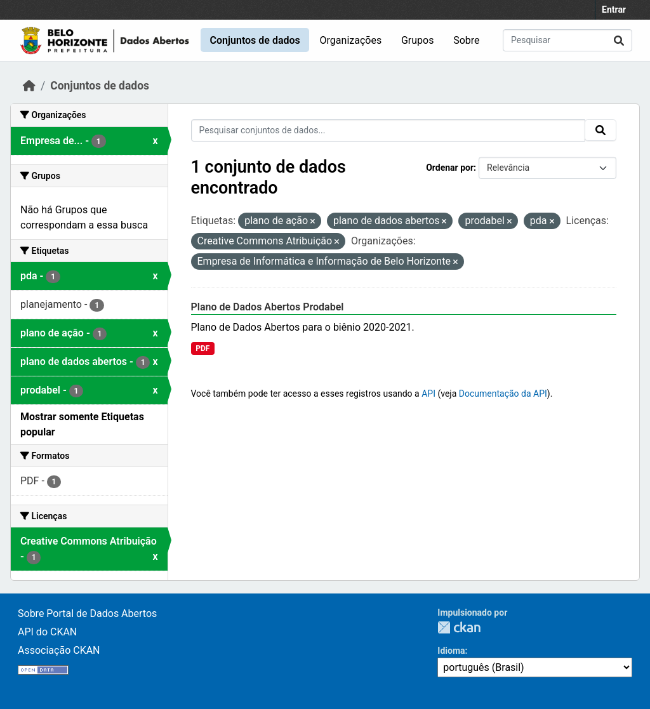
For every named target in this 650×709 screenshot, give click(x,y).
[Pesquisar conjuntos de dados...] (567, 40)
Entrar (614, 9)
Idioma (451, 651)
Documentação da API (503, 393)
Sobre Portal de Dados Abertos (87, 613)
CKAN (459, 627)
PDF (202, 348)
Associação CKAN (59, 650)
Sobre (466, 40)
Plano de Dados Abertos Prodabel (267, 307)
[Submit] (619, 40)
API (428, 393)
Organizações (351, 40)
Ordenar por (450, 167)
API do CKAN (47, 632)
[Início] (29, 85)
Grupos (417, 40)
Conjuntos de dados (254, 40)
